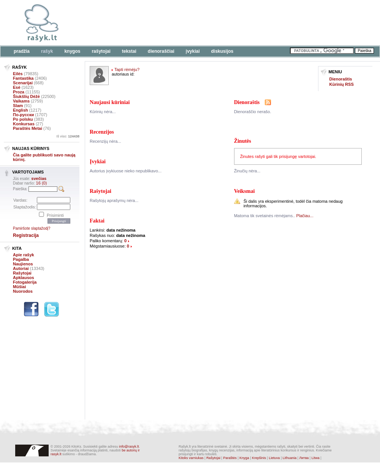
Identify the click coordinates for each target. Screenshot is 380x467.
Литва (304, 458)
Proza (18, 92)
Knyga (244, 458)
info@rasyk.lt (129, 446)
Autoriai (21, 268)
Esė (17, 87)
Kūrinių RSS (341, 84)
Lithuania (290, 458)
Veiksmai (244, 191)
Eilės (18, 73)
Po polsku (23, 119)
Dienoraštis (340, 79)
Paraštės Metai (27, 128)
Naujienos (23, 264)
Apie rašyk (23, 254)
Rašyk (47, 51)
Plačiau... (304, 215)
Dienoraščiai (161, 51)
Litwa (316, 458)
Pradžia (22, 51)
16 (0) (41, 183)
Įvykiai (193, 51)
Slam (18, 105)
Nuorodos (23, 291)
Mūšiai (19, 286)
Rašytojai (101, 51)
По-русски (23, 114)
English (20, 110)
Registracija (26, 235)
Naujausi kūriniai (110, 102)
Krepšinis (259, 458)
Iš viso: (67, 136)
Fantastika (23, 78)
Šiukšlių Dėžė (26, 96)
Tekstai (129, 51)
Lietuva (274, 458)
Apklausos (23, 277)
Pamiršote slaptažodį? (31, 228)
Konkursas (24, 123)
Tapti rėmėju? (126, 69)
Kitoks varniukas (191, 458)
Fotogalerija (24, 282)
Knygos (72, 51)
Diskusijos (222, 51)
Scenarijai (23, 82)
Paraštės (230, 458)
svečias (38, 178)
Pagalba (21, 259)
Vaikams (21, 101)
